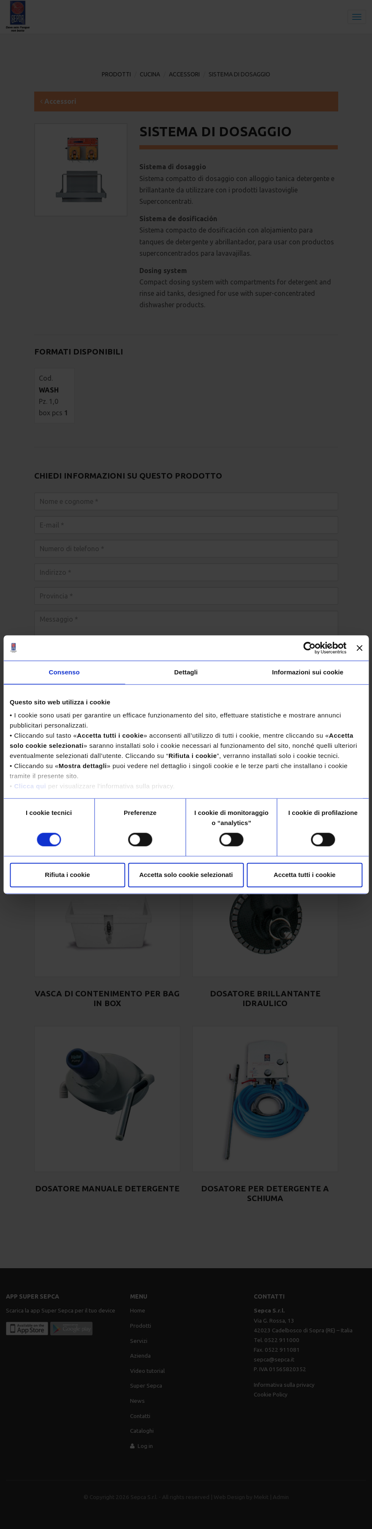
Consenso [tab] (64, 672)
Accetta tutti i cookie (305, 874)
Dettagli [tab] (186, 672)
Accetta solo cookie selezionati (186, 874)
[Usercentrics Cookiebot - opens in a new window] (310, 647)
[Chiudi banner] (359, 648)
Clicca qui (30, 786)
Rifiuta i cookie (67, 874)
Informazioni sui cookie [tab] (307, 672)
